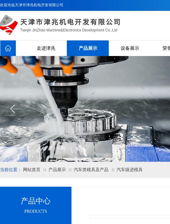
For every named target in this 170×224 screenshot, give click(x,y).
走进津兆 (46, 48)
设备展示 (130, 48)
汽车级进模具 (130, 169)
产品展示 (88, 48)
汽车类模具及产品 (91, 169)
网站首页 (31, 169)
